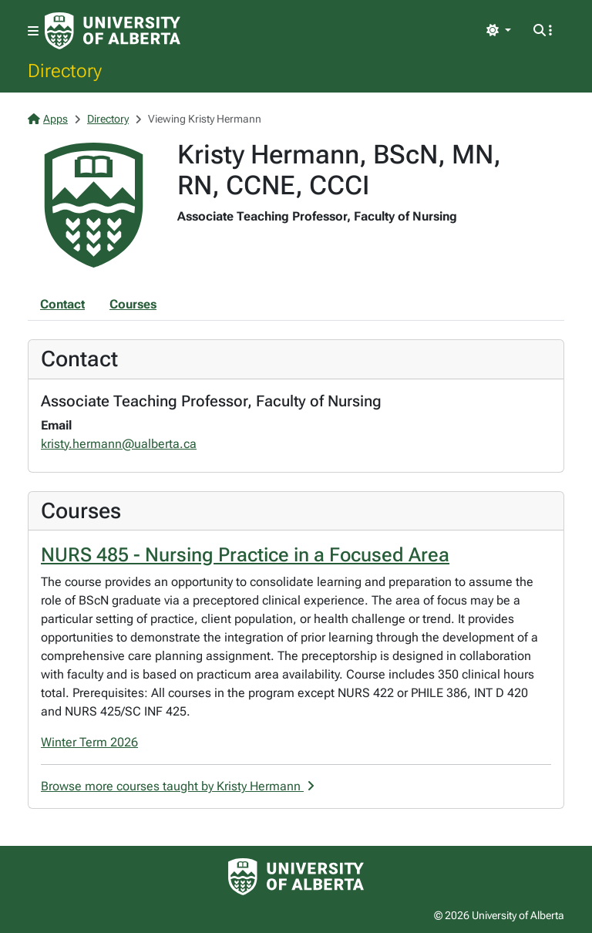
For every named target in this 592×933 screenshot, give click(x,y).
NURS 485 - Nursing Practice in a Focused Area (245, 554)
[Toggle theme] (498, 30)
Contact (62, 304)
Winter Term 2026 (89, 742)
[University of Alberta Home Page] (113, 30)
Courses (132, 304)
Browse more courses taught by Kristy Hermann (177, 786)
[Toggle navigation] (33, 31)
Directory (65, 70)
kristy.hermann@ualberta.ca (119, 443)
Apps (48, 119)
